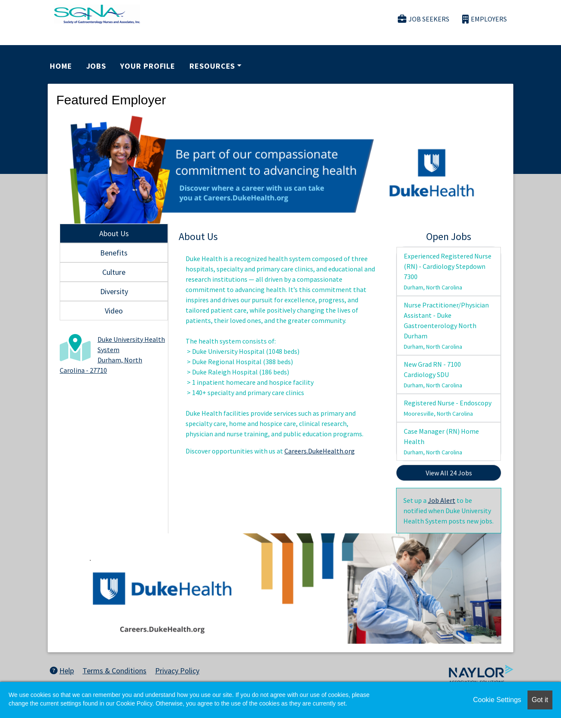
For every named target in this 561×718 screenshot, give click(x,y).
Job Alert (441, 500)
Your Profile (147, 66)
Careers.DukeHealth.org (319, 451)
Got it (540, 699)
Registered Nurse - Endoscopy (447, 408)
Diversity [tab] (114, 291)
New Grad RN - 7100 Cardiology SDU (433, 374)
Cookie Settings (497, 699)
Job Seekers (423, 19)
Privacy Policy (177, 670)
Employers (484, 19)
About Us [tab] (114, 233)
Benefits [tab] (114, 253)
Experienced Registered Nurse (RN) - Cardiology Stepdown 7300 (447, 271)
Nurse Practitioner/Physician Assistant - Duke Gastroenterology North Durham (446, 325)
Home (61, 66)
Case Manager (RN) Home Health (441, 441)
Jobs (96, 66)
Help (62, 670)
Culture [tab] (113, 272)
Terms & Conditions (114, 670)
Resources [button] (212, 66)
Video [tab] (114, 311)
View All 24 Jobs (449, 473)
